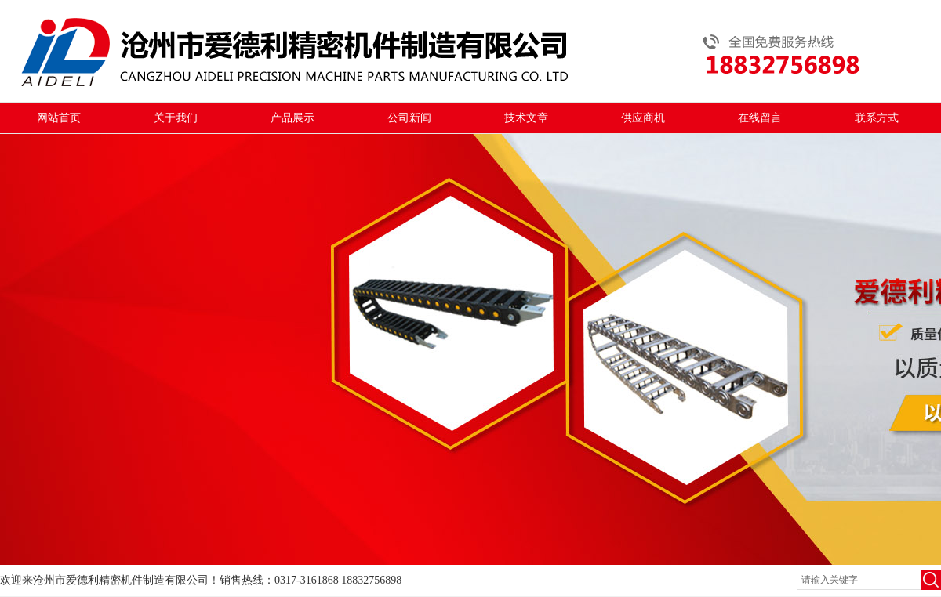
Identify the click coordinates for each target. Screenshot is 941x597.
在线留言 (760, 118)
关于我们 (176, 118)
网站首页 (59, 118)
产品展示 (292, 118)
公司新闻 (409, 118)
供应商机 (643, 118)
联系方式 (877, 118)
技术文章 (526, 118)
